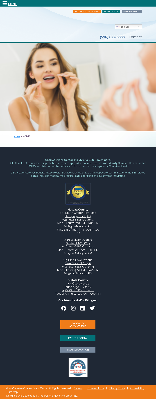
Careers (78, 388)
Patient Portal (111, 11)
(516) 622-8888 (72, 219)
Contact (135, 36)
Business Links (95, 388)
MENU (12, 4)
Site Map (13, 392)
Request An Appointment (87, 11)
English (122, 27)
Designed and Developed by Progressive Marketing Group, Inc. (42, 395)
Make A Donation (131, 11)
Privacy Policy (117, 388)
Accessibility (137, 388)
